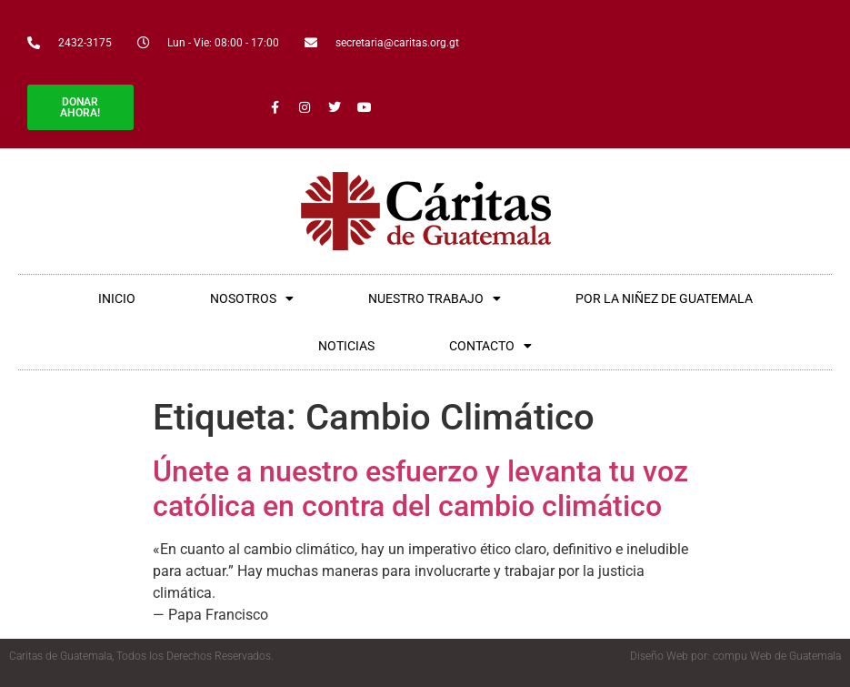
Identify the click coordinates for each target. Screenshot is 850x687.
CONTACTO (490, 345)
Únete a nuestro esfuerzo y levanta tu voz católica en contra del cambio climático (420, 488)
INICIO (116, 298)
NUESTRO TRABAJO (434, 298)
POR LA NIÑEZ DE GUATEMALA (664, 298)
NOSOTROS (252, 298)
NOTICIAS (346, 345)
